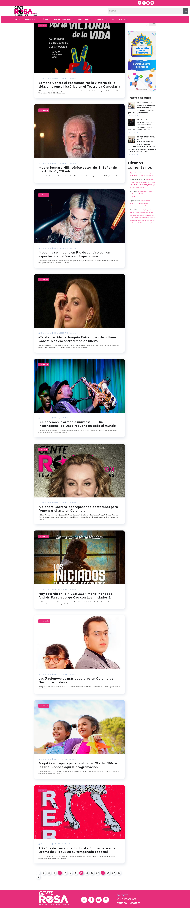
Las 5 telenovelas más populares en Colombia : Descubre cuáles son (76, 695)
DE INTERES (83, 19)
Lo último (43, 209)
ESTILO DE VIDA (117, 19)
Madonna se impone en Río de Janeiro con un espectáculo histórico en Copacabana (74, 268)
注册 (131, 183)
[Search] (185, 11)
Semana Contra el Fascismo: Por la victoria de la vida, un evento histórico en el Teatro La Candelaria (77, 96)
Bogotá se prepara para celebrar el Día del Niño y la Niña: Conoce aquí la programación (78, 779)
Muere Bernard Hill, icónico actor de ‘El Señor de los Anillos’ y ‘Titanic (78, 183)
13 (97, 887)
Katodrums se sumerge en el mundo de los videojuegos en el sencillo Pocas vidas (142, 213)
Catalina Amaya (44, 89)
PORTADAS (30, 19)
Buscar (130, 31)
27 (113, 887)
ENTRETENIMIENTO (63, 19)
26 (108, 887)
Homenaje (43, 124)
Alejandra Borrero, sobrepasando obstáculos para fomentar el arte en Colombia (78, 523)
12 (92, 887)
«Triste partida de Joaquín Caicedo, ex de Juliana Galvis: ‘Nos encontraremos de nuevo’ (77, 353)
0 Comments (70, 89)
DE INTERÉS (44, 635)
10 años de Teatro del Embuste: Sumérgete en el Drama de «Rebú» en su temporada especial (78, 864)
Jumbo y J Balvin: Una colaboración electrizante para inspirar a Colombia (142, 204)
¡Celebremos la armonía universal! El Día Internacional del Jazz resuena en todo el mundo (77, 438)
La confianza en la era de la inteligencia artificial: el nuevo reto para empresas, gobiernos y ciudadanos (141, 118)
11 (86, 887)
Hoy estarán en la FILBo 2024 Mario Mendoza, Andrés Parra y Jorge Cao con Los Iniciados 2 (76, 610)
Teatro (42, 35)
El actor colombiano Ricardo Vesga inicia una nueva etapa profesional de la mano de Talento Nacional (141, 135)
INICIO (18, 19)
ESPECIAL (99, 19)
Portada (43, 464)
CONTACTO (122, 910)
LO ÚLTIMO (45, 19)
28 (119, 887)
